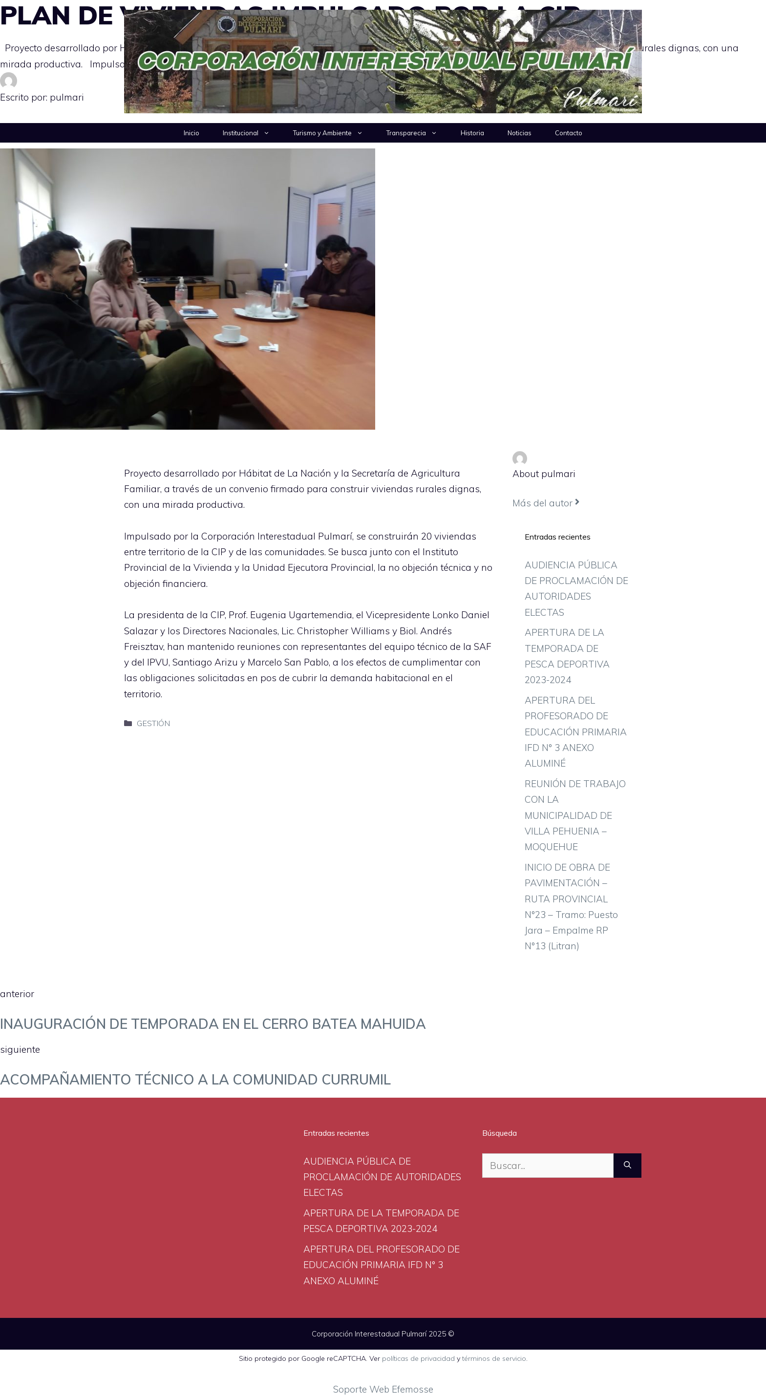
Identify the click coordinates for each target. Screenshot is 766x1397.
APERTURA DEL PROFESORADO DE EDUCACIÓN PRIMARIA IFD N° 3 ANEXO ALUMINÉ (576, 731)
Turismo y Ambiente (334, 133)
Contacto (568, 133)
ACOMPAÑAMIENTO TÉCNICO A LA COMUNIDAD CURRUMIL (195, 1079)
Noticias (520, 133)
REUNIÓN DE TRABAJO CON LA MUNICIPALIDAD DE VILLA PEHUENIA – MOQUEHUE (575, 815)
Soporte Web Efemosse (383, 1389)
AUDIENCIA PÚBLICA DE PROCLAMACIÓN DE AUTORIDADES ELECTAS (382, 1177)
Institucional (252, 133)
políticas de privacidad (418, 1358)
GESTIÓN (153, 723)
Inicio (191, 133)
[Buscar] (627, 1165)
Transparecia (417, 133)
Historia (472, 133)
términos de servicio (494, 1358)
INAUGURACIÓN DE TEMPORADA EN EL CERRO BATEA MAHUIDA (213, 1023)
